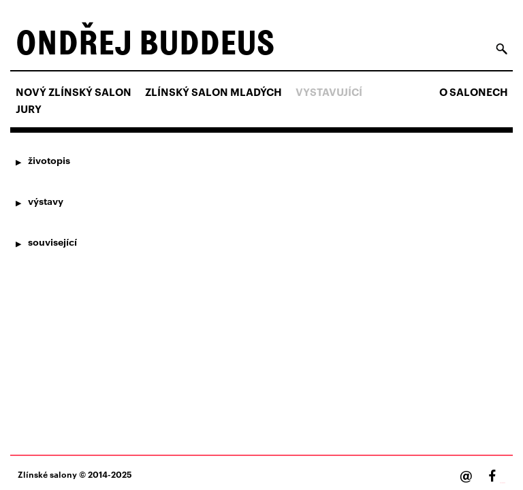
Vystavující (329, 92)
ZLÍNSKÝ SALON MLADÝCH (213, 92)
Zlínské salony (47, 474)
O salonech (473, 92)
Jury (29, 109)
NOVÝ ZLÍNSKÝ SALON (73, 92)
